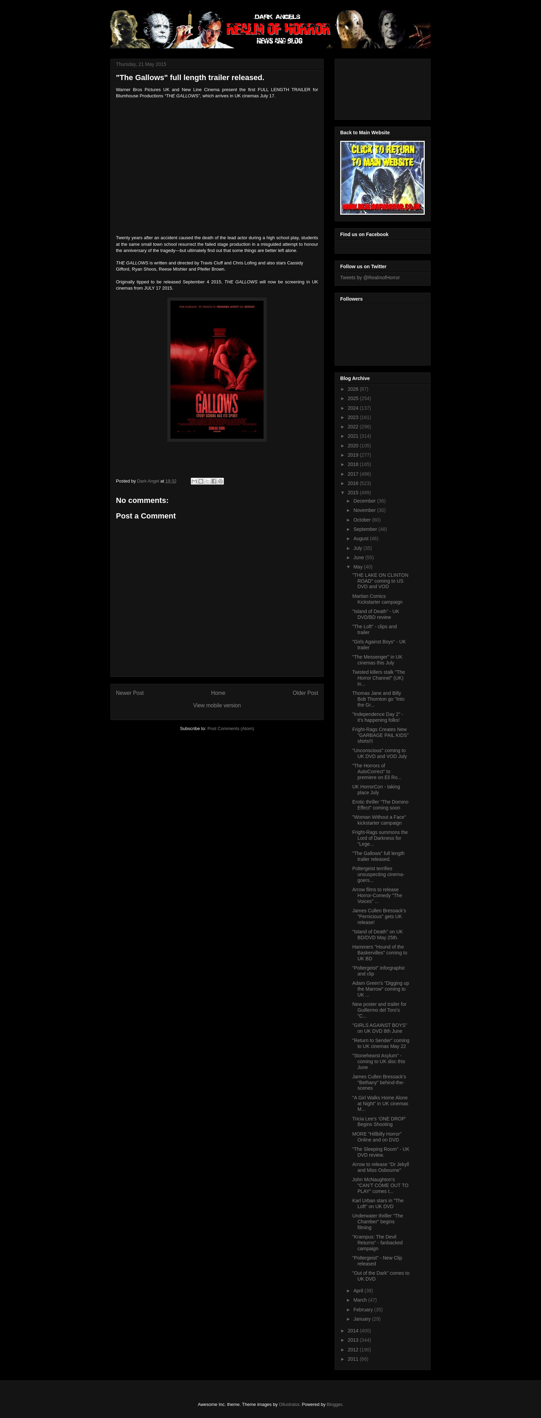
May (358, 567)
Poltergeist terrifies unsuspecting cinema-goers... (378, 874)
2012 (354, 1349)
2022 (354, 426)
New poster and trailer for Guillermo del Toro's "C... (379, 1010)
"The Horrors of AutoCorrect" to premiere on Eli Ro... (377, 771)
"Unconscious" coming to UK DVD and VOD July (379, 753)
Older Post (305, 693)
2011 (354, 1359)
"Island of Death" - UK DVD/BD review (375, 614)
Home (218, 693)
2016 (354, 483)
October (362, 520)
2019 (354, 455)
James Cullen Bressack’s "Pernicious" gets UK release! (379, 916)
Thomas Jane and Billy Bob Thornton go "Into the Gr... (378, 699)
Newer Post (130, 693)
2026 (354, 389)
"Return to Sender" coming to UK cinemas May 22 (381, 1043)
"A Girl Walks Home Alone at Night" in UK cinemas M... (380, 1103)
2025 (354, 398)
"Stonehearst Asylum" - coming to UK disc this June (378, 1061)
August (361, 538)
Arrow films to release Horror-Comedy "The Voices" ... (377, 895)
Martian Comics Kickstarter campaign (377, 599)
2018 (354, 464)
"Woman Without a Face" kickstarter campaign (379, 820)
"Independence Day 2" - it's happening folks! (377, 717)
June (359, 557)
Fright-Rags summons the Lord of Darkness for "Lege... (380, 838)
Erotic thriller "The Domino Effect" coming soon (380, 804)
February (363, 1309)
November (365, 510)
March (360, 1300)
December (365, 501)
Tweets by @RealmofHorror (370, 277)
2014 (354, 1330)
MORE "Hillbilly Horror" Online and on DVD (377, 1137)
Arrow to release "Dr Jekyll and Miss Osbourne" (380, 1167)
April (358, 1290)
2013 (354, 1340)
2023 (354, 417)
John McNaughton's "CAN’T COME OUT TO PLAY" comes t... (380, 1185)
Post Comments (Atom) (230, 728)
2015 (354, 492)
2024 (354, 408)
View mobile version (217, 705)
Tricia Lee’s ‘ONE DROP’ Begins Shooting (379, 1121)
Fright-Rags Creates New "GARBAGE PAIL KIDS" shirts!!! (380, 735)
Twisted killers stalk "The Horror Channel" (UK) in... (378, 678)
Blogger (334, 1404)
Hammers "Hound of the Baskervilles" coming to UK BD (379, 952)
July (358, 548)
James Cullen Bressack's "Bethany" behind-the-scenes (379, 1082)
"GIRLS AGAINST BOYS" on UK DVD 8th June (379, 1028)
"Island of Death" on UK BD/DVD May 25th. (377, 934)
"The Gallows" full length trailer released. (378, 856)
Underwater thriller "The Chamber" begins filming (377, 1221)
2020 (354, 445)
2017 (354, 474)
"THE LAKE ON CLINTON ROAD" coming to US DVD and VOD (380, 581)
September (365, 529)
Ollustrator (289, 1404)
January (362, 1319)
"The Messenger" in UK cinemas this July (377, 660)
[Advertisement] (371, 87)
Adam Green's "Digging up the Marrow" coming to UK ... (380, 989)
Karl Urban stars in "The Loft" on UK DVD (378, 1203)
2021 (354, 436)
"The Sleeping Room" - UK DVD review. (381, 1152)
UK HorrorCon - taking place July (376, 789)
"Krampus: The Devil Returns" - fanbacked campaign (377, 1242)
